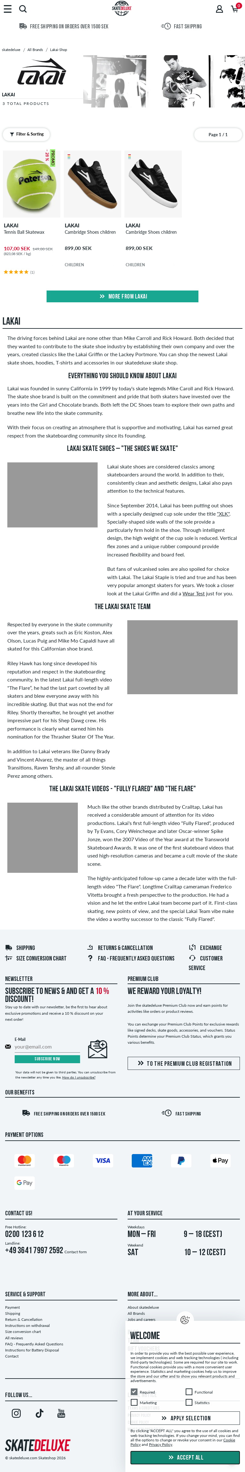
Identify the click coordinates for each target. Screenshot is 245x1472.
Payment (12, 1307)
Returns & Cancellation (119, 948)
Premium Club (143, 979)
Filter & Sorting (25, 134)
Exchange (205, 948)
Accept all (185, 1458)
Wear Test (193, 593)
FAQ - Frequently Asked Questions (130, 959)
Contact (12, 1356)
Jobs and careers (141, 1319)
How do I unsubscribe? (78, 1077)
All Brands (136, 1313)
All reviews (14, 1338)
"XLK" (223, 514)
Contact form (75, 1251)
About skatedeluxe (143, 1307)
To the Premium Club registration (184, 1063)
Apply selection (185, 1419)
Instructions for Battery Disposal (32, 1350)
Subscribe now (47, 1059)
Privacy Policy (160, 1444)
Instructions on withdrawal (27, 1325)
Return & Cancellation (23, 1319)
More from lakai (122, 297)
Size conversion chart (36, 959)
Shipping (20, 948)
